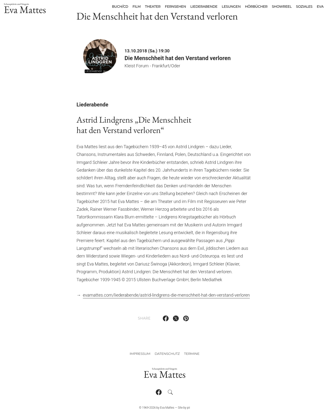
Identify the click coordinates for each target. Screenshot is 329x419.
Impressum (140, 353)
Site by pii (184, 407)
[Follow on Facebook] (158, 392)
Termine (191, 353)
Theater (153, 6)
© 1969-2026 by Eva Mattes (156, 407)
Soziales (304, 6)
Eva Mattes (25, 9)
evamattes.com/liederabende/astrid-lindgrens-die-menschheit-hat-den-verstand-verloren (166, 297)
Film (136, 6)
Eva (320, 6)
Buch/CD (120, 6)
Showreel (282, 6)
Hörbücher (256, 6)
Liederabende (203, 6)
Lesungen (231, 6)
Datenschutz (167, 353)
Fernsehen (175, 6)
